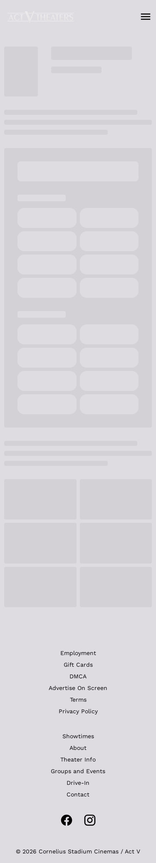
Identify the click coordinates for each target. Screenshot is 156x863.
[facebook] (66, 820)
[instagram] (90, 820)
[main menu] (145, 16)
